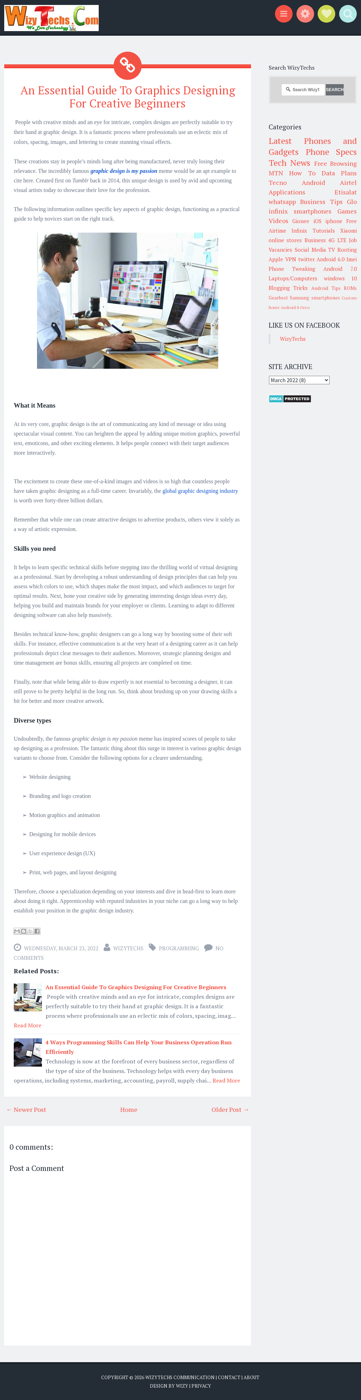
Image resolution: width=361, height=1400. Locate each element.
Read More (27, 1025)
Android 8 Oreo (295, 307)
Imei (352, 259)
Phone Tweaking (292, 268)
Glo (352, 201)
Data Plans (339, 173)
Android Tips (326, 288)
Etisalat (346, 192)
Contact (229, 1377)
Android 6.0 (330, 259)
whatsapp (282, 201)
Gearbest (278, 297)
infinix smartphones (300, 211)
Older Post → (230, 1109)
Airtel (348, 182)
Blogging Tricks (288, 287)
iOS (317, 220)
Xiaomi (348, 230)
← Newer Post (26, 1109)
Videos (278, 220)
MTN (276, 173)
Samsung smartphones (314, 297)
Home (128, 1109)
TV (331, 249)
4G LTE (337, 240)
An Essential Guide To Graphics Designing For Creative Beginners (127, 97)
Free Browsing (335, 163)
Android (313, 182)
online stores (285, 240)
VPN (290, 259)
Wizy (182, 1386)
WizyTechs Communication (180, 1377)
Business (315, 240)
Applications (287, 192)
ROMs (350, 288)
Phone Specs (331, 151)
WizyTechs (128, 948)
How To (302, 173)
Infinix (299, 230)
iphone (333, 220)
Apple (276, 259)
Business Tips (321, 201)
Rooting (347, 249)
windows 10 (340, 278)
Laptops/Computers (293, 278)
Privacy (201, 1386)
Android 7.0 (340, 268)
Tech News (289, 162)
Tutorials (324, 230)
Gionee (300, 220)
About (251, 1377)
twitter (306, 259)
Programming (179, 948)
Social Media (310, 249)
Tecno (278, 182)
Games (347, 211)
